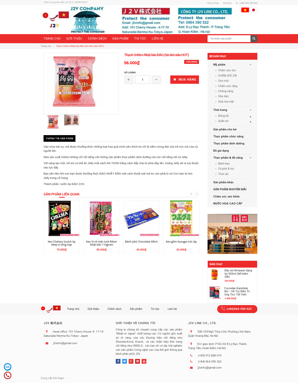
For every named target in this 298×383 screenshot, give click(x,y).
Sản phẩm (136, 309)
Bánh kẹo (223, 163)
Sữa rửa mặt (225, 101)
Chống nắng (225, 91)
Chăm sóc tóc (226, 70)
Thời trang (220, 110)
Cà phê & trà (225, 168)
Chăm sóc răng (227, 86)
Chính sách (114, 309)
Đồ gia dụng (221, 150)
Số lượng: (130, 72)
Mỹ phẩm (219, 64)
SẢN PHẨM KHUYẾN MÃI (229, 189)
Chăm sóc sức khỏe (226, 196)
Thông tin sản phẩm (59, 138)
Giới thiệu (93, 309)
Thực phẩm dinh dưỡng (228, 143)
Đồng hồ (223, 115)
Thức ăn (222, 174)
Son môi (223, 80)
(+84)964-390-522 (239, 309)
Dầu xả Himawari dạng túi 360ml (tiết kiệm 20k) (238, 273)
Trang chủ (46, 46)
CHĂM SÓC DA (227, 75)
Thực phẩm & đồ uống (228, 157)
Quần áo (223, 121)
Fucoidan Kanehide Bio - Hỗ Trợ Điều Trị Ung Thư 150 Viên (237, 291)
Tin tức (155, 309)
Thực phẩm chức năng (228, 136)
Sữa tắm (223, 96)
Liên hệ (172, 309)
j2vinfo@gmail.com (65, 343)
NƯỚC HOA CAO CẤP (227, 203)
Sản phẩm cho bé (225, 129)
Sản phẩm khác (223, 182)
